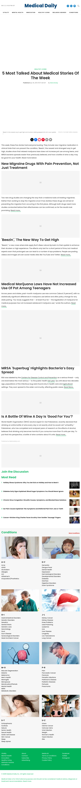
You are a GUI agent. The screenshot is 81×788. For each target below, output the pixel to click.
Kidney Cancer (47, 618)
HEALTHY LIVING (44, 12)
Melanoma (5, 675)
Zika (43, 739)
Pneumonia (46, 686)
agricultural (68, 384)
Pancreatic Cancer (49, 673)
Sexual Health (6, 732)
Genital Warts (6, 625)
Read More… (69, 387)
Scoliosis (4, 726)
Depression (46, 572)
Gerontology (6, 629)
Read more (27, 781)
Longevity (45, 634)
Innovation (5, 758)
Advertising (26, 760)
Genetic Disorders (7, 620)
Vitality (3, 753)
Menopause (5, 682)
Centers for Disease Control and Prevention (39, 377)
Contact (25, 756)
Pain (43, 671)
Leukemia (45, 627)
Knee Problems (47, 622)
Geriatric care (6, 627)
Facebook (65, 753)
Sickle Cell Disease (8, 735)
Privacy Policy (47, 758)
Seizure (4, 728)
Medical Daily (40, 5)
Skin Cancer (5, 737)
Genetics (4, 622)
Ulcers (44, 723)
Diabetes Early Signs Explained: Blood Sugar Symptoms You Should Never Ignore (33, 491)
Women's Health (48, 735)
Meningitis (5, 680)
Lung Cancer (46, 638)
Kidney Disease (47, 620)
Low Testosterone (48, 636)
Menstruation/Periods (9, 684)
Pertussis (45, 684)
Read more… (16, 210)
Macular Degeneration (9, 671)
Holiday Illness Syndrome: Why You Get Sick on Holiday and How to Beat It (30, 483)
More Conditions (74, 533)
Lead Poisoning (47, 625)
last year (51, 381)
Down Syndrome (48, 585)
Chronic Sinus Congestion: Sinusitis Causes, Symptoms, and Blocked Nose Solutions (34, 500)
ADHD (3, 567)
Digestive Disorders (49, 583)
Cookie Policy (47, 760)
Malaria (4, 673)
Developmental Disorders (51, 576)
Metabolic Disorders (8, 691)
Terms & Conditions (49, 756)
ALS (2, 574)
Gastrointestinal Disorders (11, 618)
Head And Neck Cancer (10, 638)
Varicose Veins (47, 728)
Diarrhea (45, 581)
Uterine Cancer (47, 726)
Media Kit (45, 753)
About (24, 753)
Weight (44, 732)
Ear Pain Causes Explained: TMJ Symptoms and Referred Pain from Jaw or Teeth (33, 509)
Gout (3, 631)
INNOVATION (30, 12)
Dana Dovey (54, 83)
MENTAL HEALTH (17, 12)
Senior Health (6, 730)
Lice (43, 629)
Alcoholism (5, 570)
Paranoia (45, 675)
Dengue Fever (47, 567)
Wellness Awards (59, 12)
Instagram (66, 758)
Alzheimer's (5, 576)
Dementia (45, 565)
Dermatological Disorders (51, 574)
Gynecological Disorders (10, 636)
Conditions (9, 532)
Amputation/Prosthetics (10, 579)
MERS (3, 689)
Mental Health (6, 686)
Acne (3, 565)
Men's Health (6, 677)
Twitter (64, 756)
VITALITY (6, 12)
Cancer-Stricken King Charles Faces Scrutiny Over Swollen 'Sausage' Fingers (32, 517)
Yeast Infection (47, 737)
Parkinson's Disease (49, 680)
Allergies (4, 572)
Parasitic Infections (49, 677)
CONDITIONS (73, 12)
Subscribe (25, 758)
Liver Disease (46, 631)
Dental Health (47, 570)
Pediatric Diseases (48, 682)
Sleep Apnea (6, 741)
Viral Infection (47, 730)
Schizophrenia (6, 723)
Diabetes (45, 579)
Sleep (3, 739)
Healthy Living (40, 69)
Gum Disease (6, 634)
